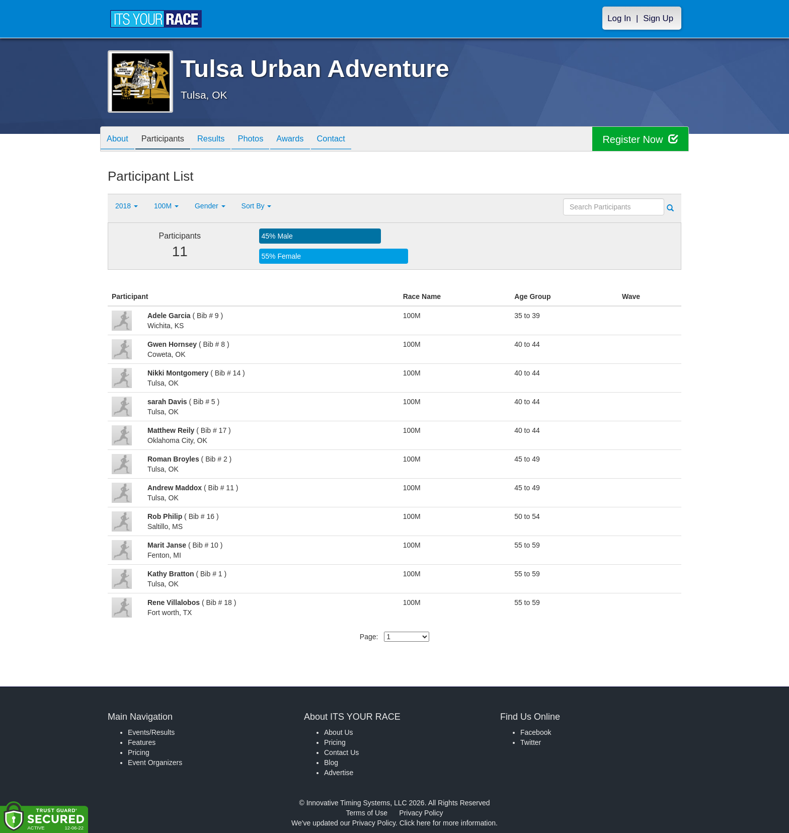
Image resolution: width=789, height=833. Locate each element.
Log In (619, 18)
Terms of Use (366, 813)
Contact (351, 139)
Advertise (338, 773)
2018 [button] (126, 206)
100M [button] (166, 206)
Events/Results (151, 732)
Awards (307, 139)
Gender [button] (210, 206)
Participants (168, 139)
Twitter (530, 742)
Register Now (640, 139)
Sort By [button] (257, 206)
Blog (331, 763)
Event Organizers (155, 763)
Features (141, 742)
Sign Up (658, 18)
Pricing (138, 752)
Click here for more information (448, 823)
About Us (338, 732)
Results (221, 139)
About (119, 139)
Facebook (535, 732)
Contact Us (341, 752)
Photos (264, 139)
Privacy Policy (421, 813)
